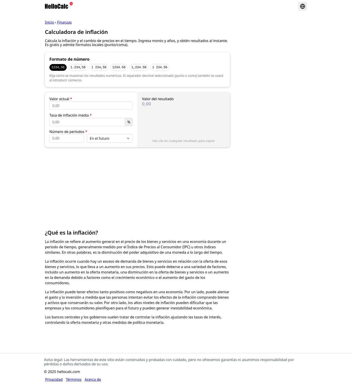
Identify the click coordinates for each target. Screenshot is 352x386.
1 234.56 (159, 67)
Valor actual (60, 99)
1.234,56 (78, 67)
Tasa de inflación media (70, 115)
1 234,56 (98, 67)
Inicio (49, 22)
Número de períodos (68, 132)
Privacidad (54, 379)
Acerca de (93, 379)
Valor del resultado (158, 99)
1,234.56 (138, 67)
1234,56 (58, 67)
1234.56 (118, 67)
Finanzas (64, 22)
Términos (73, 379)
